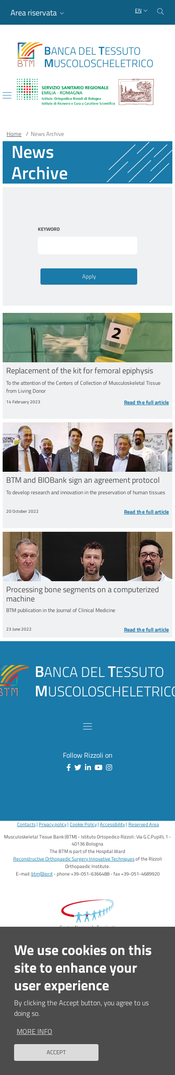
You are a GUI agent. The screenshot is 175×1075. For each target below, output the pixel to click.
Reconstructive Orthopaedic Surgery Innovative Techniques (74, 858)
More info (34, 1032)
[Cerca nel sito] (160, 10)
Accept (56, 1053)
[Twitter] (76, 767)
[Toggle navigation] (7, 95)
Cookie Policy (83, 824)
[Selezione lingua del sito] (142, 11)
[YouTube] (96, 767)
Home (14, 133)
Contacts (26, 824)
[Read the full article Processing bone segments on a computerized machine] (128, 630)
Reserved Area (143, 824)
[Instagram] (107, 767)
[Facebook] (67, 767)
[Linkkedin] (86, 767)
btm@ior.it (42, 873)
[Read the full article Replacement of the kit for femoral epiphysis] (128, 402)
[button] (38, 12)
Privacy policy (52, 824)
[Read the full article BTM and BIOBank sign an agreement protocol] (128, 512)
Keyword (49, 229)
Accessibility (112, 824)
